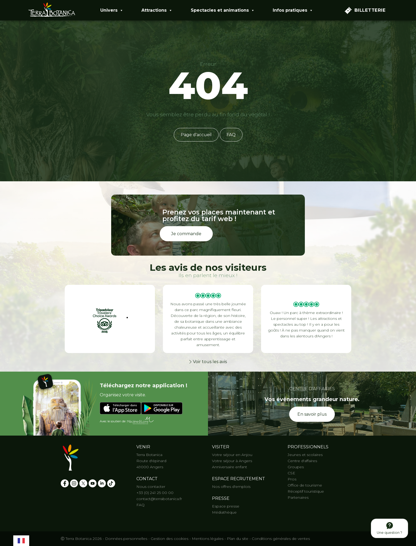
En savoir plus (312, 414)
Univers (111, 10)
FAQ (231, 134)
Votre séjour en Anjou (232, 454)
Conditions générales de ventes (281, 538)
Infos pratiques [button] (293, 10)
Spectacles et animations (223, 10)
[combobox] (21, 540)
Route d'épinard (151, 460)
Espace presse (225, 506)
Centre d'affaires (302, 460)
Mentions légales (207, 538)
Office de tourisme (305, 485)
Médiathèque (224, 512)
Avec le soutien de (127, 421)
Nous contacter (150, 486)
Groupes (296, 467)
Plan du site (237, 538)
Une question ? (389, 528)
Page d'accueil (196, 134)
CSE (291, 473)
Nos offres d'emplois (231, 486)
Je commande (186, 233)
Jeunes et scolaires (305, 454)
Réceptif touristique (306, 491)
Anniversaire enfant (229, 467)
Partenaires (298, 497)
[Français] (21, 540)
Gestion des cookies (169, 538)
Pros (292, 479)
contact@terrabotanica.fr (159, 498)
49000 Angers (149, 467)
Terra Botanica (149, 454)
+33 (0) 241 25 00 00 (155, 492)
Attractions (156, 10)
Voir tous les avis (208, 361)
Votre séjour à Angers (232, 460)
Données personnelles (126, 538)
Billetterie (365, 10)
